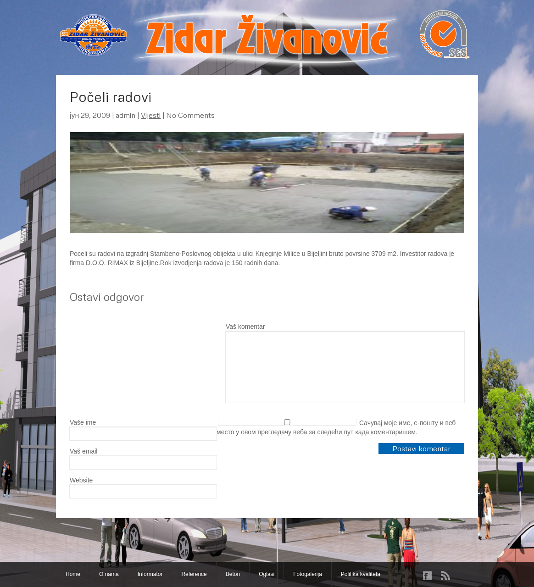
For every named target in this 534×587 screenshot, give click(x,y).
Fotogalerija (307, 574)
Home (73, 574)
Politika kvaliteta (360, 574)
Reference (193, 574)
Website (81, 480)
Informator (150, 574)
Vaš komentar (245, 326)
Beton (233, 574)
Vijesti (151, 115)
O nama (109, 574)
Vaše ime (83, 422)
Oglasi (266, 574)
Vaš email (83, 451)
